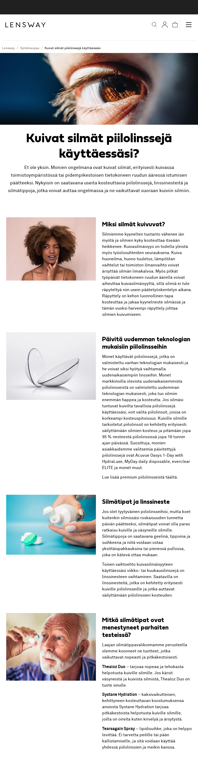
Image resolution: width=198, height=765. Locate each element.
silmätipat (148, 524)
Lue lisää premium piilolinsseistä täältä (139, 477)
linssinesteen (114, 577)
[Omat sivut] (161, 25)
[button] (151, 25)
